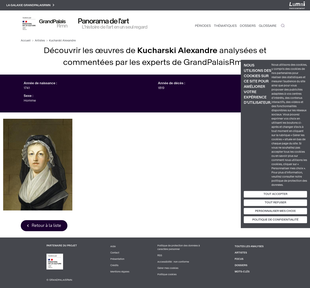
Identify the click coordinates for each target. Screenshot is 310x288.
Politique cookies (167, 274)
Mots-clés (242, 271)
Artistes (40, 40)
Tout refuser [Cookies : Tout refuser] (275, 202)
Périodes (203, 25)
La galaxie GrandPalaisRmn (30, 5)
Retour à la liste (46, 225)
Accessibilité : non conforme (173, 262)
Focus (239, 259)
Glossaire (268, 25)
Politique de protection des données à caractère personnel (178, 247)
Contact (114, 253)
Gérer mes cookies (167, 268)
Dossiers (248, 25)
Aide (113, 246)
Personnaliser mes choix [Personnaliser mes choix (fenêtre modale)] (275, 210)
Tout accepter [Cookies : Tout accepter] (275, 194)
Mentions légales (119, 271)
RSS (159, 255)
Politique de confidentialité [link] (275, 219)
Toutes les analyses (249, 246)
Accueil (26, 40)
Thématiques (225, 25)
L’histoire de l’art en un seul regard (114, 27)
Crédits (114, 265)
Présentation (117, 259)
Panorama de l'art (103, 21)
